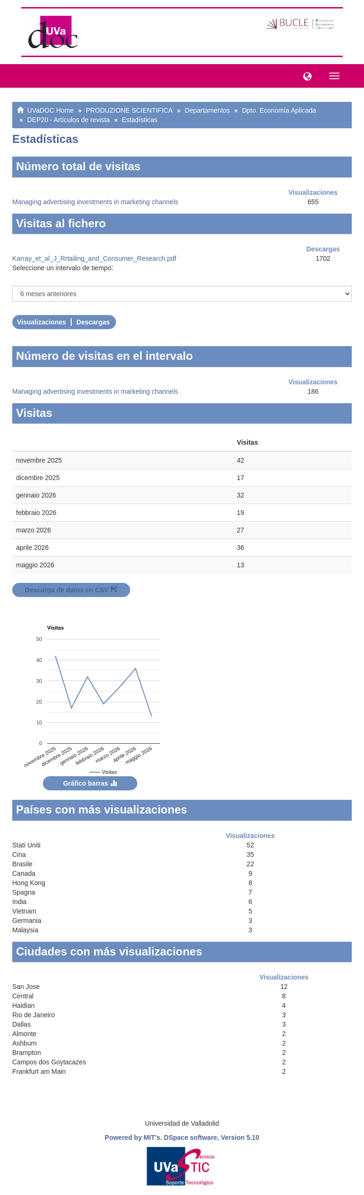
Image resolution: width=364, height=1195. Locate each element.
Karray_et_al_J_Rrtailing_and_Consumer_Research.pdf (94, 258)
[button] (305, 75)
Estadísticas (139, 120)
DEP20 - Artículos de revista (68, 120)
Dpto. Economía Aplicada (279, 110)
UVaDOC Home (50, 110)
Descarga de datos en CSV (71, 590)
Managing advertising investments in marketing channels (95, 202)
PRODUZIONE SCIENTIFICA (129, 110)
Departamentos (207, 110)
